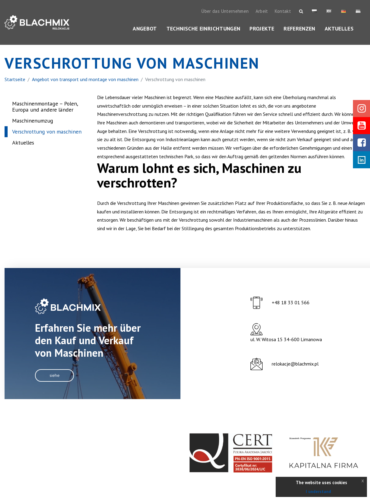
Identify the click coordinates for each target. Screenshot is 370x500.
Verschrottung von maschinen (47, 137)
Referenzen (299, 28)
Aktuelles (339, 28)
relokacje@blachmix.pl (295, 372)
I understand (318, 491)
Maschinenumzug (32, 126)
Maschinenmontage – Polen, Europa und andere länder (45, 113)
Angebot (145, 28)
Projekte (262, 28)
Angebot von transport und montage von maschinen (85, 85)
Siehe (55, 383)
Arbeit (262, 11)
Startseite (15, 85)
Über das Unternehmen (225, 11)
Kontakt (283, 11)
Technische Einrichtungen (203, 28)
